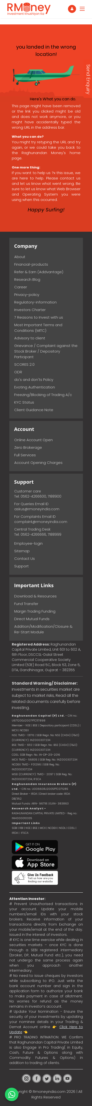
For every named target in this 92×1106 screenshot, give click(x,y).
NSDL (62, 828)
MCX (43, 828)
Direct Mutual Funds (32, 618)
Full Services (25, 455)
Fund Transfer (26, 603)
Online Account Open (33, 439)
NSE (28, 828)
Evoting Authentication (34, 387)
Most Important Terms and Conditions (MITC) (38, 327)
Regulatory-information (35, 302)
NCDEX (52, 828)
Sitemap (22, 550)
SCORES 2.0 (24, 364)
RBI (21, 828)
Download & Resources (35, 596)
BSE (35, 828)
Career (20, 287)
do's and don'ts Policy (33, 379)
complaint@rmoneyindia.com (40, 521)
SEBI (14, 828)
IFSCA (37, 779)
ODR (18, 372)
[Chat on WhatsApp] (11, 1094)
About (19, 256)
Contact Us (24, 558)
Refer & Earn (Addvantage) (38, 271)
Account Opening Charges (38, 462)
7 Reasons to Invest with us (38, 317)
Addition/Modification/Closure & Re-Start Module (43, 629)
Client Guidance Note (33, 409)
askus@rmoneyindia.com (36, 509)
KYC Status (24, 402)
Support (21, 566)
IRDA (15, 833)
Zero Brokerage (28, 447)
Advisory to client (29, 338)
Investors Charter (30, 309)
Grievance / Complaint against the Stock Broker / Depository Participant (46, 351)
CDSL (71, 828)
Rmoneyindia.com (49, 1091)
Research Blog (27, 279)
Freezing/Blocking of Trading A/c (43, 394)
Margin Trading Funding (34, 611)
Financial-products (31, 264)
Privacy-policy (26, 294)
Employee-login (28, 543)
